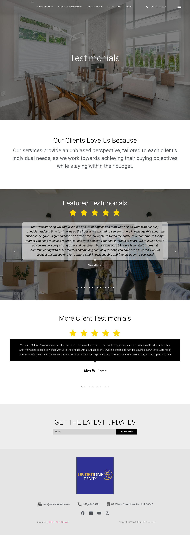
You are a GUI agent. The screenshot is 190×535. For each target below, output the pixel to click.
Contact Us (114, 6)
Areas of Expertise (69, 6)
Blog (129, 6)
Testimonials (94, 6)
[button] (76, 287)
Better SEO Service (59, 522)
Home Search (45, 6)
